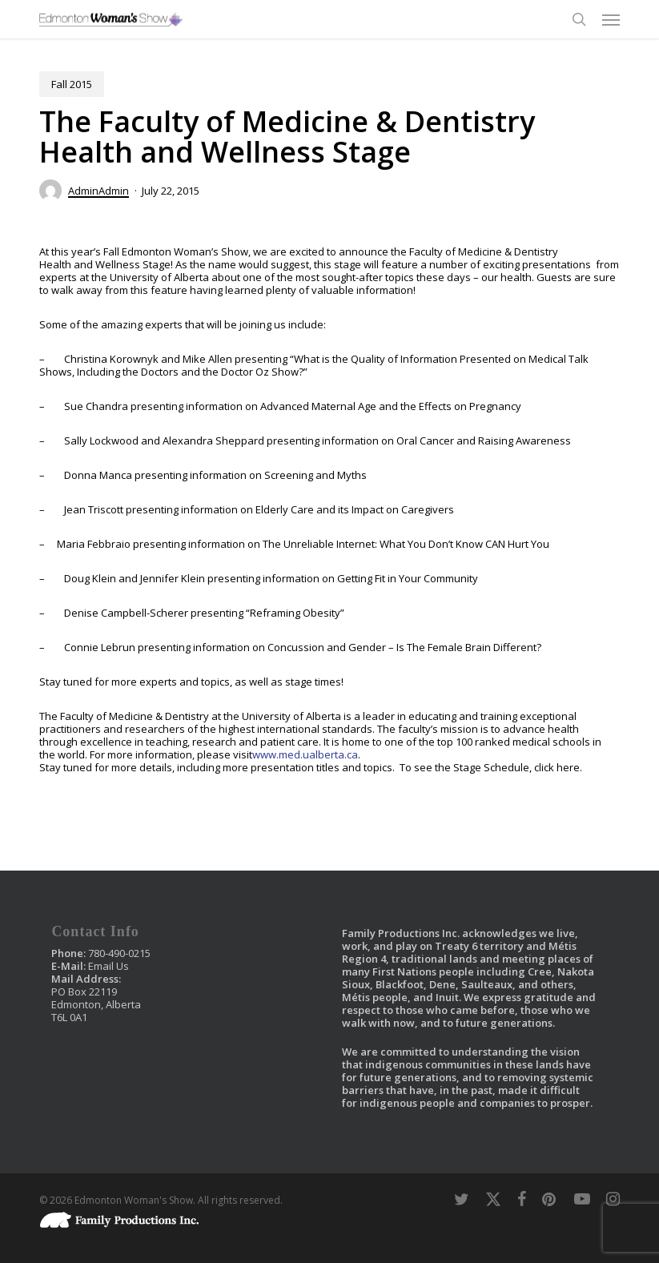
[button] (611, 19)
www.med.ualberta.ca (305, 754)
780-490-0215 (119, 953)
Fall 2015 (71, 84)
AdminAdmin (98, 190)
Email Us (108, 966)
